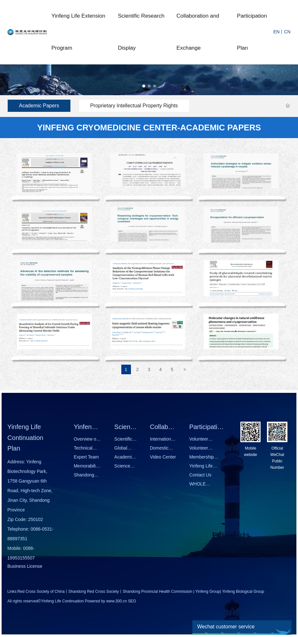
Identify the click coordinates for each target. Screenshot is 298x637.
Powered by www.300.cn (106, 601)
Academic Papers (39, 105)
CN (287, 31)
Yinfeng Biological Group (243, 591)
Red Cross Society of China (40, 591)
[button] (143, 86)
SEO (132, 601)
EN (276, 31)
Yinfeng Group (207, 591)
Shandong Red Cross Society (93, 591)
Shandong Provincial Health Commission (157, 591)
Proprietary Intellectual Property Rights (134, 105)
